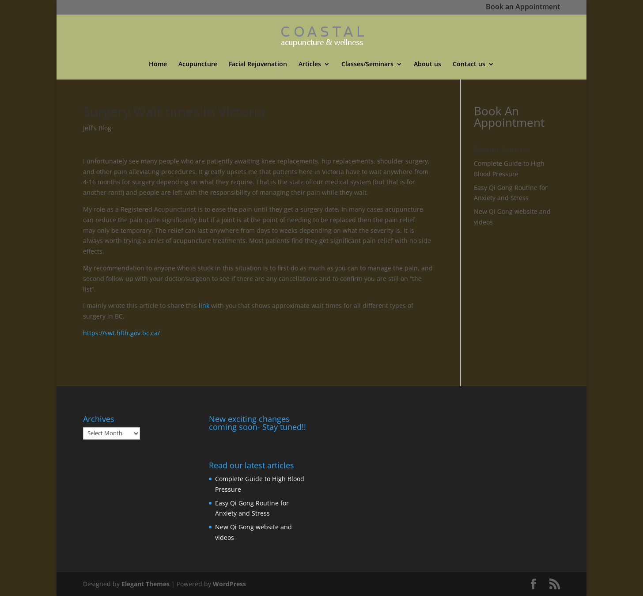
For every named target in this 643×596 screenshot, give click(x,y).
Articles (310, 64)
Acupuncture (197, 64)
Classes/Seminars (367, 64)
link (204, 305)
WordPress (229, 584)
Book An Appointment (509, 116)
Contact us (469, 64)
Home (158, 64)
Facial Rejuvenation (258, 64)
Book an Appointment (523, 7)
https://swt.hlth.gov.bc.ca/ (121, 333)
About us (427, 64)
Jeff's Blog (97, 128)
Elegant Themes (145, 584)
